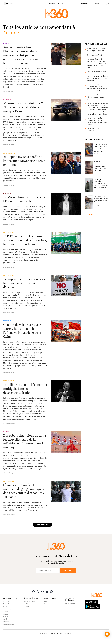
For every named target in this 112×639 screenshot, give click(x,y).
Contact (46, 604)
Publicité (26, 604)
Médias (5, 614)
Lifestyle (7, 99)
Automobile (6, 616)
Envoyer (67, 570)
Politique (7, 193)
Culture (5, 611)
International (9, 153)
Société (6, 43)
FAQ (45, 601)
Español (96, 3)
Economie (7, 321)
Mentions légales (70, 603)
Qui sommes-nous (29, 601)
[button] (107, 634)
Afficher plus (42, 524)
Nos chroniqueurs (8, 624)
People (5, 619)
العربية (107, 3)
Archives (26, 606)
